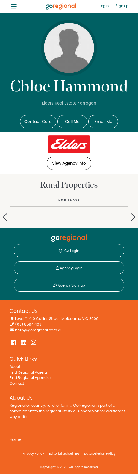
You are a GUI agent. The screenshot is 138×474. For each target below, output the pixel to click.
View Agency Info (69, 163)
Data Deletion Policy (99, 453)
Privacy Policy (33, 453)
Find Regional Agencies (30, 378)
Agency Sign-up (69, 285)
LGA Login (69, 251)
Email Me (103, 122)
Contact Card (38, 122)
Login (104, 6)
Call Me (72, 122)
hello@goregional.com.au (39, 330)
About (15, 367)
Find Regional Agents (28, 372)
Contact (17, 384)
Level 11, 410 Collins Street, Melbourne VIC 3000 (56, 319)
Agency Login (69, 268)
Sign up (122, 6)
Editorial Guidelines (64, 453)
